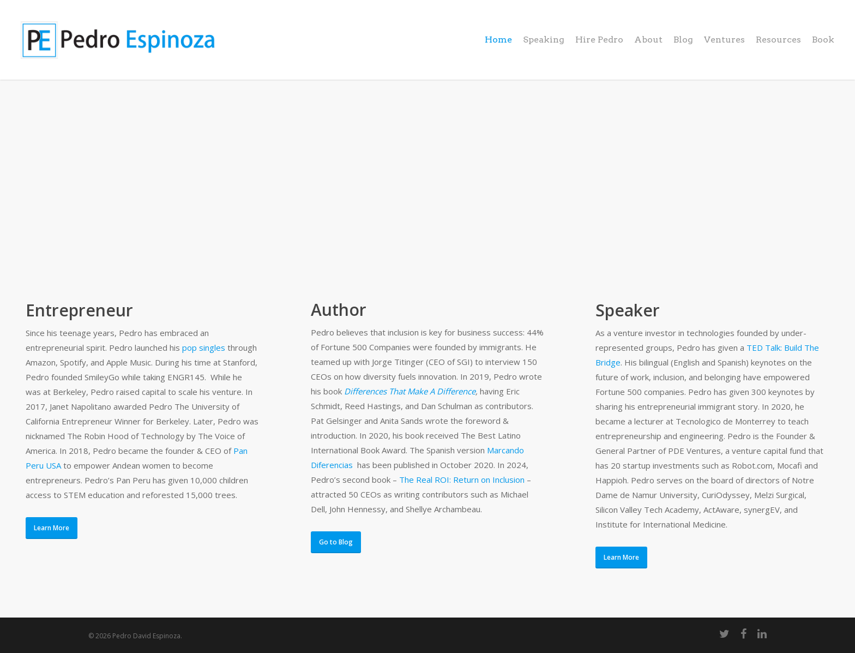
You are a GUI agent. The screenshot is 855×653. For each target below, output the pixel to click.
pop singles (203, 347)
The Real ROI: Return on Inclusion (462, 479)
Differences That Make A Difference (409, 391)
